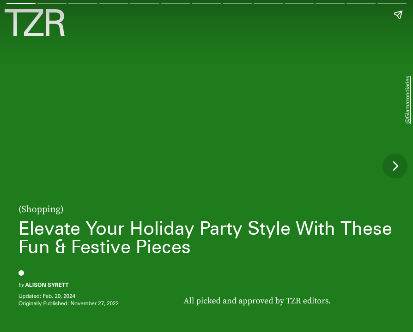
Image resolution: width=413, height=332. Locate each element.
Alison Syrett (46, 284)
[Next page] (395, 166)
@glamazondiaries (407, 100)
